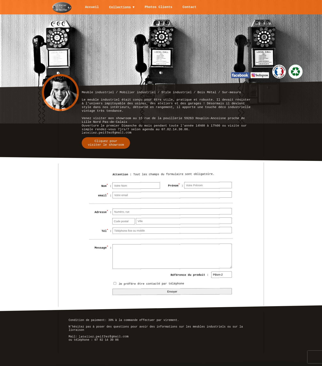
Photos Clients (158, 7)
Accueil (92, 7)
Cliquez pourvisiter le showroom (106, 143)
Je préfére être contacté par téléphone (149, 284)
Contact (190, 7)
